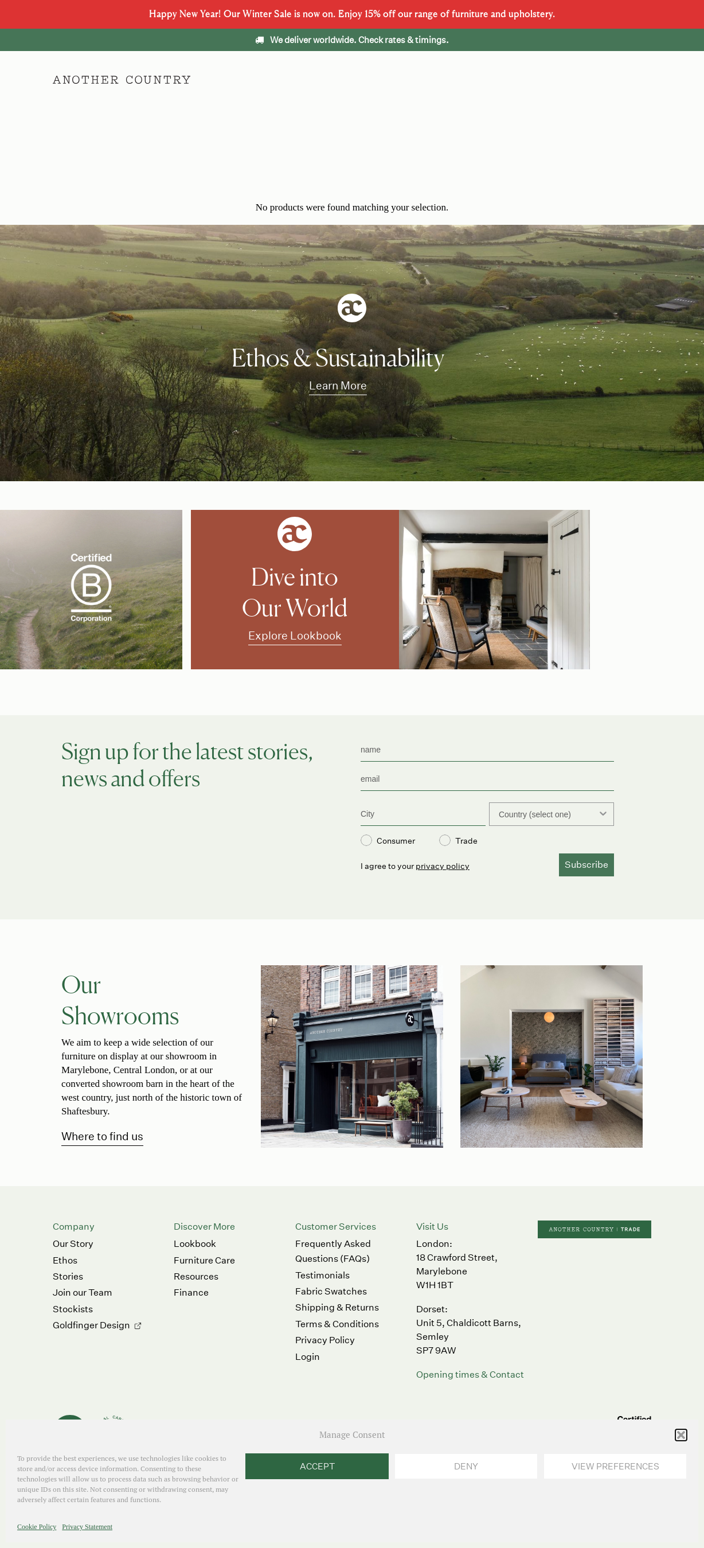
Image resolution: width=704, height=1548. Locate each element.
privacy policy (443, 866)
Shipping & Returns (337, 1307)
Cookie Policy (36, 1527)
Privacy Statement (87, 1527)
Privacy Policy (325, 1340)
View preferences (615, 1466)
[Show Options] (603, 814)
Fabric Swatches (331, 1291)
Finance (191, 1292)
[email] (487, 779)
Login (307, 1356)
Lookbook (195, 1243)
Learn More (338, 385)
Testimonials (322, 1275)
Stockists (73, 1309)
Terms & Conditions (337, 1324)
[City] (423, 814)
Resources (196, 1276)
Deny (466, 1466)
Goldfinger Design (91, 1325)
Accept (317, 1466)
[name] (487, 750)
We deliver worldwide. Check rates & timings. (352, 39)
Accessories (348, 79)
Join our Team (82, 1292)
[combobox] (548, 814)
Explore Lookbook (295, 635)
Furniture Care (204, 1260)
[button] (681, 1435)
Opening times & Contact (470, 1374)
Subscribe (586, 864)
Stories (68, 1276)
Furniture (281, 79)
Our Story (73, 1243)
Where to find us (102, 1136)
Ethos (409, 79)
